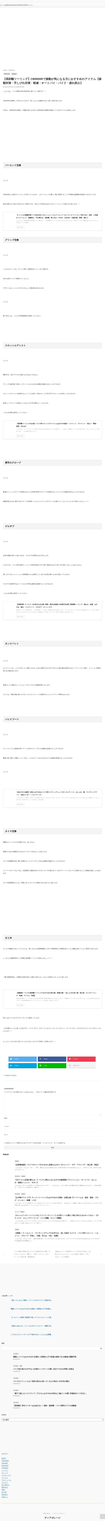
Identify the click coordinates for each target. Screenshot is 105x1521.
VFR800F (25, 5)
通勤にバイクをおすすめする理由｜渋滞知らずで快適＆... (29, 1306)
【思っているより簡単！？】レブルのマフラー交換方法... (29, 1298)
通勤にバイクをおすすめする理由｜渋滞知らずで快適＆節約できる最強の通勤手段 (41, 1354)
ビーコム (2, 5)
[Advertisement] (51, 137)
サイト (6, 1132)
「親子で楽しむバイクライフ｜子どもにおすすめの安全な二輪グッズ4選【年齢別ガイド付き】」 (46, 1391)
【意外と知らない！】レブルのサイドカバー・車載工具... (29, 1323)
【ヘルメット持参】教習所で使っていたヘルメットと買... (29, 1315)
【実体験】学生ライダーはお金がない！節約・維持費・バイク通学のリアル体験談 (41, 1403)
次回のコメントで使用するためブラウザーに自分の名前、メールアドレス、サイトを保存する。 (36, 1140)
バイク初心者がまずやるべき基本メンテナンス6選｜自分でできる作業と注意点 (40, 1367)
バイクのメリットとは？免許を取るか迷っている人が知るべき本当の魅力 (38, 1379)
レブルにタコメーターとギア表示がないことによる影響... (29, 1332)
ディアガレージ (52, 1515)
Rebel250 (13, 5)
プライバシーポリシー (59, 1511)
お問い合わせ (46, 1511)
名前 (6, 1116)
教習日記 (8, 5)
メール (6, 1124)
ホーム (31, 5)
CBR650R (19, 5)
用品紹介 (14, 1073)
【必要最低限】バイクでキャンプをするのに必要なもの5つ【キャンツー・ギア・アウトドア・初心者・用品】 (52, 1162)
